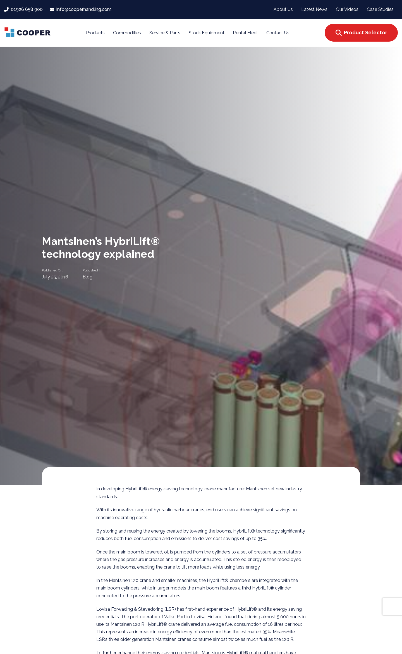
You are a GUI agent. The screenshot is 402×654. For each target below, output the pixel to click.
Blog (87, 277)
